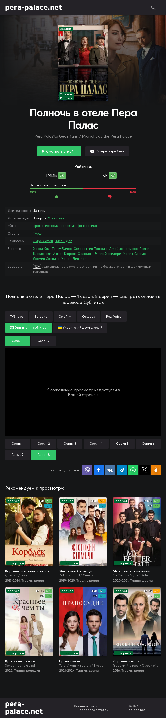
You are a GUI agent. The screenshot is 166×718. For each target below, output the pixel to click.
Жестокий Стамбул (75, 571)
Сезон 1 (17, 341)
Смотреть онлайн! (61, 151)
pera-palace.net (33, 7)
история (52, 226)
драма (38, 226)
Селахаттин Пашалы (90, 249)
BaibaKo (41, 316)
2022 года (55, 218)
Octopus (88, 316)
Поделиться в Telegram (122, 470)
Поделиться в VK (110, 470)
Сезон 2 (44, 341)
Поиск (153, 7)
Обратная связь (84, 706)
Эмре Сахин (43, 241)
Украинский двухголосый (80, 327)
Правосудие (69, 661)
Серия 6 (148, 443)
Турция (38, 233)
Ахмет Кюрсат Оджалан (73, 254)
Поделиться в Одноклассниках (156, 470)
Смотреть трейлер (109, 151)
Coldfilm (65, 316)
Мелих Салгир (134, 254)
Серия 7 (17, 455)
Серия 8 (43, 455)
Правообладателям (92, 710)
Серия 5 (122, 443)
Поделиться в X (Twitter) (144, 470)
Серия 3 (70, 443)
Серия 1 (17, 443)
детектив (68, 226)
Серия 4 (96, 443)
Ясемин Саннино (46, 259)
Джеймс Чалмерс (123, 249)
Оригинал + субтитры (28, 327)
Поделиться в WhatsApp (133, 470)
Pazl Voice (114, 316)
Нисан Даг (63, 241)
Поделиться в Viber (87, 470)
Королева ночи (126, 661)
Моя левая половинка (132, 571)
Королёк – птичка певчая (27, 571)
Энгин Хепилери (107, 254)
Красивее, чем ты (20, 661)
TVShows (16, 316)
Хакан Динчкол (73, 259)
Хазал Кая (41, 249)
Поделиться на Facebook (99, 470)
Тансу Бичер (62, 249)
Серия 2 (44, 443)
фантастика (87, 226)
